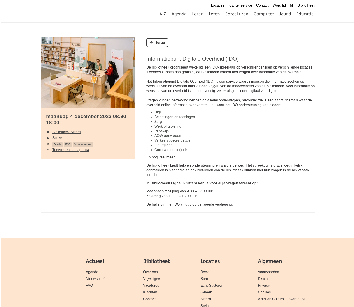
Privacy (264, 285)
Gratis (57, 144)
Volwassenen (83, 144)
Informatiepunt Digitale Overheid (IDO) (192, 59)
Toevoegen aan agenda (70, 150)
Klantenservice (240, 5)
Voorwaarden (268, 272)
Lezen (197, 14)
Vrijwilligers (152, 279)
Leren (214, 14)
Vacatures (151, 285)
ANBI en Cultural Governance (281, 299)
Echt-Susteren (211, 285)
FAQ (89, 285)
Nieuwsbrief (95, 279)
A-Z (162, 14)
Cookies (264, 292)
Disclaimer (266, 279)
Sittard (205, 299)
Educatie (305, 14)
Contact (262, 5)
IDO (67, 144)
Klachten (150, 292)
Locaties (217, 5)
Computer (264, 14)
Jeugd (285, 14)
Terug (160, 42)
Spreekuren (236, 14)
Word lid (279, 5)
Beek (204, 272)
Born (204, 279)
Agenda (179, 14)
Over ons (150, 272)
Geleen (206, 292)
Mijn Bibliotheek (302, 5)
